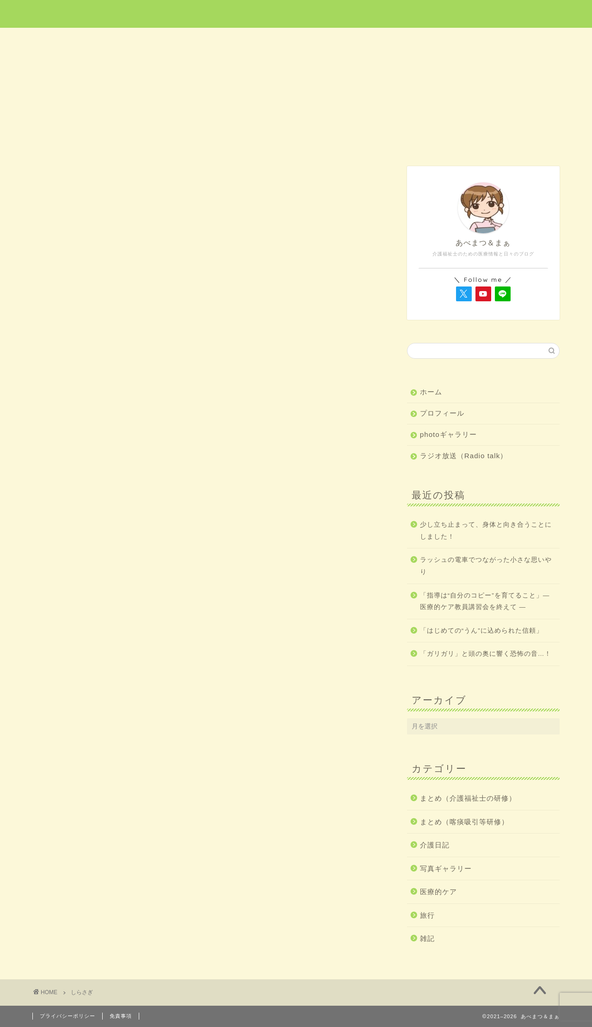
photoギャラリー (448, 434)
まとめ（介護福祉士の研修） (468, 798)
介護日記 (401, 40)
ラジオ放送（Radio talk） (464, 456)
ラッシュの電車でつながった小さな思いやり (486, 565)
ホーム (85, 40)
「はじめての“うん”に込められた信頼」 (481, 630)
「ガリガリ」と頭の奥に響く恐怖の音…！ (486, 653)
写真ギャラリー (446, 868)
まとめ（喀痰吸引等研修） (464, 822)
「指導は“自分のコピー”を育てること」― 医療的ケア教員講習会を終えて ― (485, 601)
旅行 (296, 40)
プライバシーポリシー (67, 1016)
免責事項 (121, 1016)
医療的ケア (191, 40)
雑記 (507, 40)
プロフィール (442, 413)
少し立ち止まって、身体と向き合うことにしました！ (486, 530)
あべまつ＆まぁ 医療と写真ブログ (296, 13)
